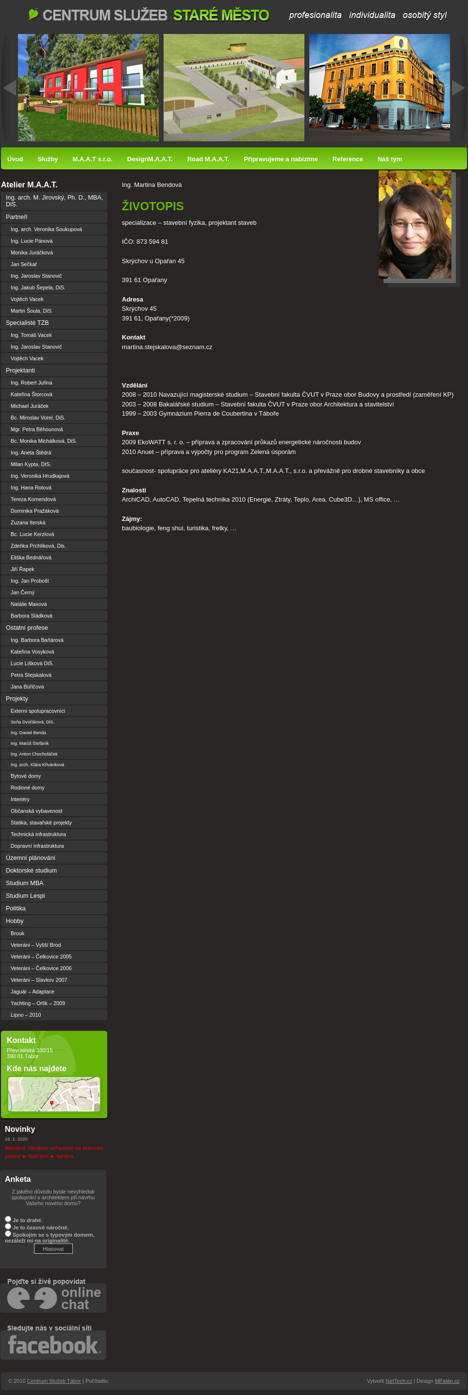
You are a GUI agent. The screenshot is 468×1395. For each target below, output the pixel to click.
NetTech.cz (398, 1381)
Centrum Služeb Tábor (238, 14)
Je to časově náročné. (40, 1227)
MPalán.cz (447, 1381)
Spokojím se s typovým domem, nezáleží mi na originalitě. (49, 1238)
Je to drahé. (28, 1220)
